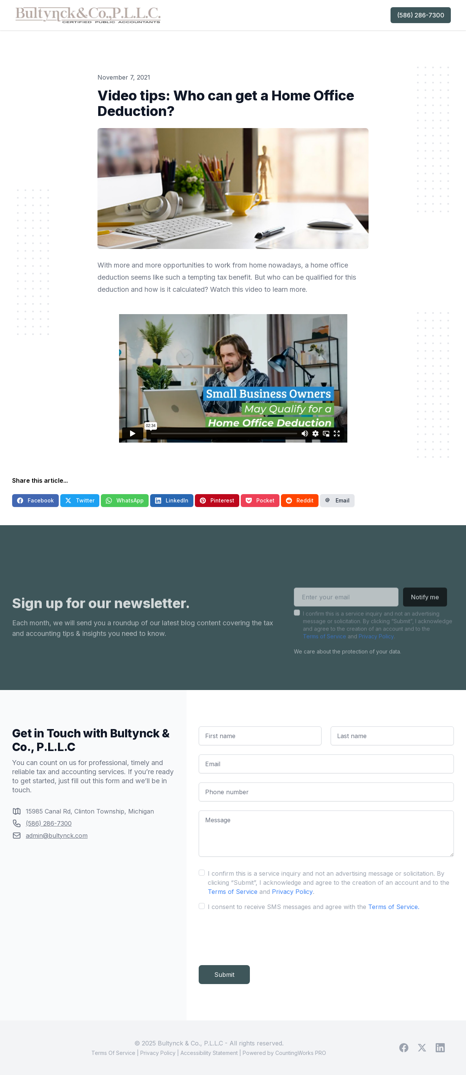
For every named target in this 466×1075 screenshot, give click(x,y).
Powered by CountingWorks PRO (284, 1053)
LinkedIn (171, 500)
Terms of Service (324, 647)
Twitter (79, 500)
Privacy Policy (376, 647)
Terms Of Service (113, 1053)
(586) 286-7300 (420, 15)
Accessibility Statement (209, 1053)
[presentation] (256, 935)
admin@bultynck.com (57, 835)
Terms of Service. (393, 907)
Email (337, 500)
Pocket (260, 500)
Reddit (300, 500)
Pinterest (217, 500)
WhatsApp (125, 500)
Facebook (35, 500)
